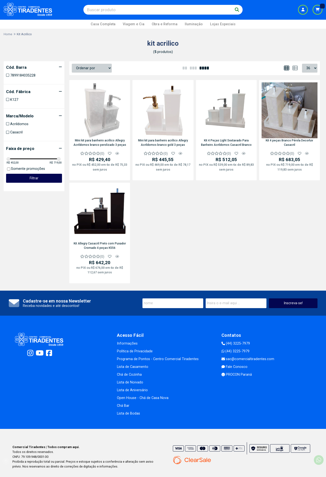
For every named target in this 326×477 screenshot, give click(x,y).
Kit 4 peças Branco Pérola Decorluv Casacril (289, 143)
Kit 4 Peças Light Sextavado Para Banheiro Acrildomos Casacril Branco (226, 143)
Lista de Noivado (130, 382)
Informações (127, 343)
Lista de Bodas (128, 413)
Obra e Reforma (164, 24)
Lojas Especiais (223, 24)
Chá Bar (123, 406)
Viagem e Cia (133, 24)
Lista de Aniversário (132, 390)
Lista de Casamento (132, 367)
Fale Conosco (234, 367)
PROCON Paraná (236, 375)
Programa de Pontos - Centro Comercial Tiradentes (158, 359)
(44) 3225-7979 (235, 343)
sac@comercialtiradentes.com (247, 359)
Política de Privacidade (135, 351)
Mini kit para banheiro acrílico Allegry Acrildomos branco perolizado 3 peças (99, 143)
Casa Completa (103, 24)
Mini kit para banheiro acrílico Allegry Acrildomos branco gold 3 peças (163, 143)
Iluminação (194, 24)
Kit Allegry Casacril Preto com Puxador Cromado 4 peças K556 (100, 246)
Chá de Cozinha (129, 375)
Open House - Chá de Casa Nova (142, 398)
